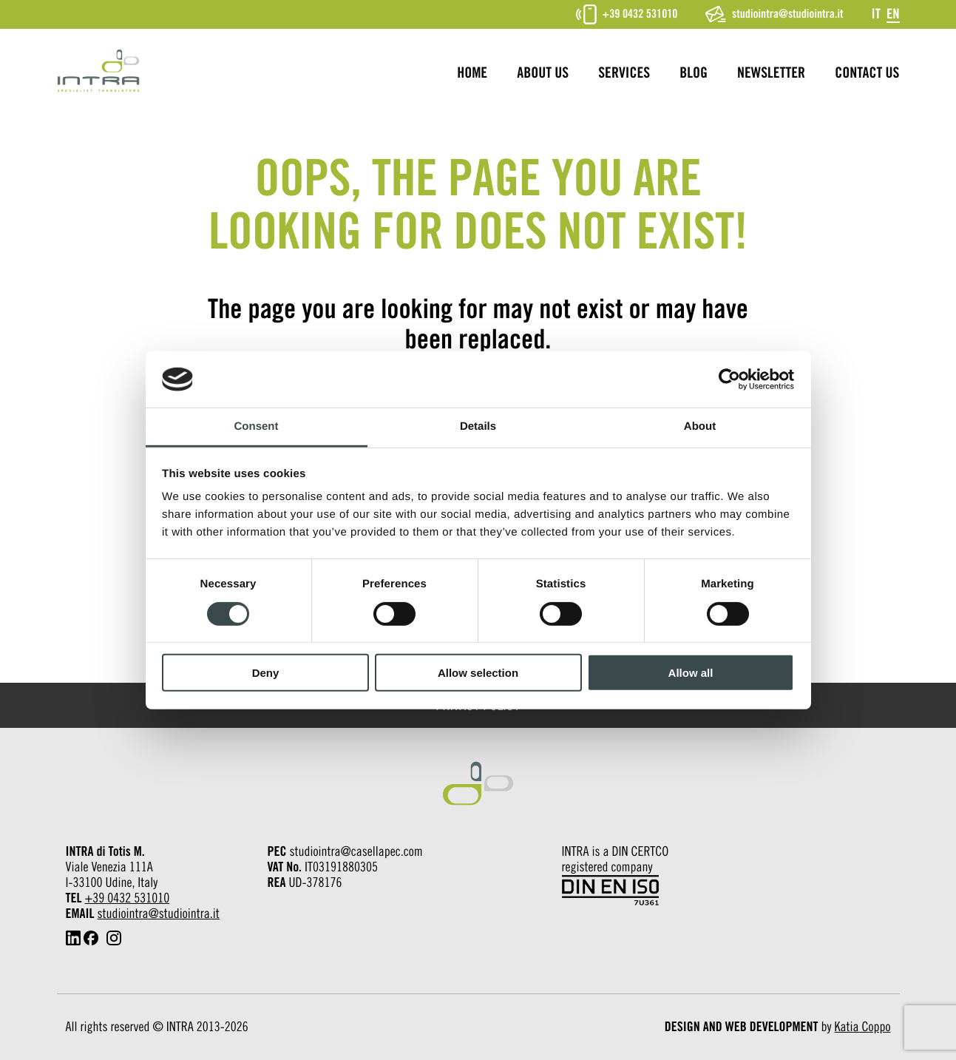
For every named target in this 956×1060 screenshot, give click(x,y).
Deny (265, 672)
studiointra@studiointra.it (774, 14)
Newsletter (771, 73)
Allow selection (478, 672)
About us (543, 73)
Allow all (690, 672)
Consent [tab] (256, 426)
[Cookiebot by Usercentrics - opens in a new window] (729, 379)
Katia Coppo (863, 1027)
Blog (693, 73)
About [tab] (700, 426)
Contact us (867, 73)
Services (624, 73)
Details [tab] (478, 426)
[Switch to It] (875, 13)
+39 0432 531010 (627, 14)
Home (472, 73)
